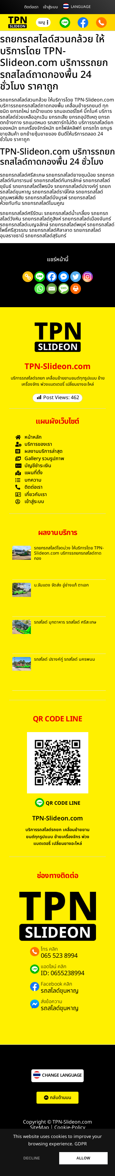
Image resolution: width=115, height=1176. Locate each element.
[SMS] (63, 288)
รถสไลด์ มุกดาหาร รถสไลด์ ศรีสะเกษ (65, 622)
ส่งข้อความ (51, 1001)
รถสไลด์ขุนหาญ (60, 991)
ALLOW (83, 1158)
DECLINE (31, 1158)
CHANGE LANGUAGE (62, 1075)
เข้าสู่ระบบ (50, 7)
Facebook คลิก (56, 984)
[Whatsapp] (39, 288)
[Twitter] (75, 276)
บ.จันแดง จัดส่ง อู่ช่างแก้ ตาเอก (61, 585)
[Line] (39, 276)
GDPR (81, 1144)
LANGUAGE (81, 7)
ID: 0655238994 (62, 973)
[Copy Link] (27, 276)
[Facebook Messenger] (63, 276)
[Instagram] (87, 276)
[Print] (75, 288)
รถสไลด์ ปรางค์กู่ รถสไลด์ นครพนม (64, 659)
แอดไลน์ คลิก (53, 966)
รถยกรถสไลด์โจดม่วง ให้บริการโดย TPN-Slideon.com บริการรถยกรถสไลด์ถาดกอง (69, 553)
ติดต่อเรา (31, 7)
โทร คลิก (49, 949)
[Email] (51, 288)
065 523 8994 (59, 956)
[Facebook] (51, 276)
